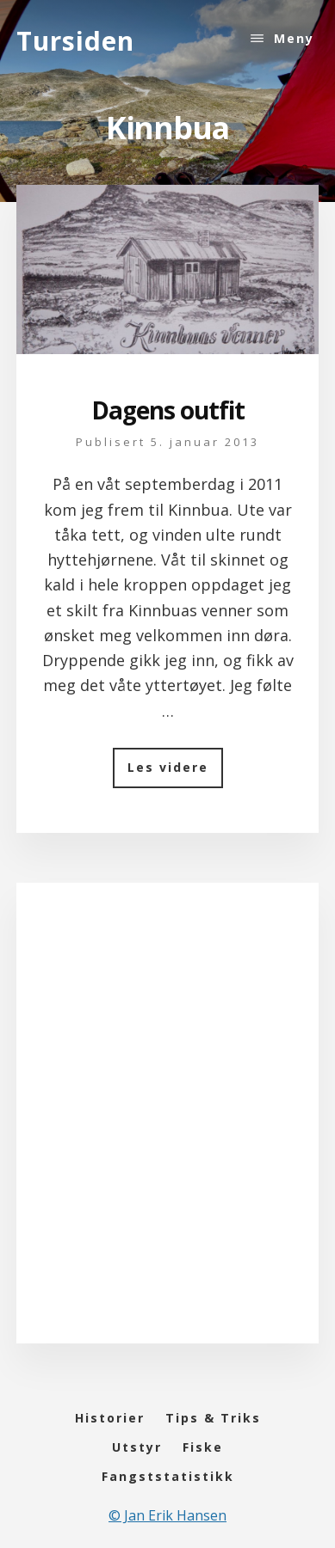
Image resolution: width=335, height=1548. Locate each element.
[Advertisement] (167, 1130)
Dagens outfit (168, 410)
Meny (294, 38)
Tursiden (75, 40)
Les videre (175, 772)
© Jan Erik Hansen (167, 1515)
